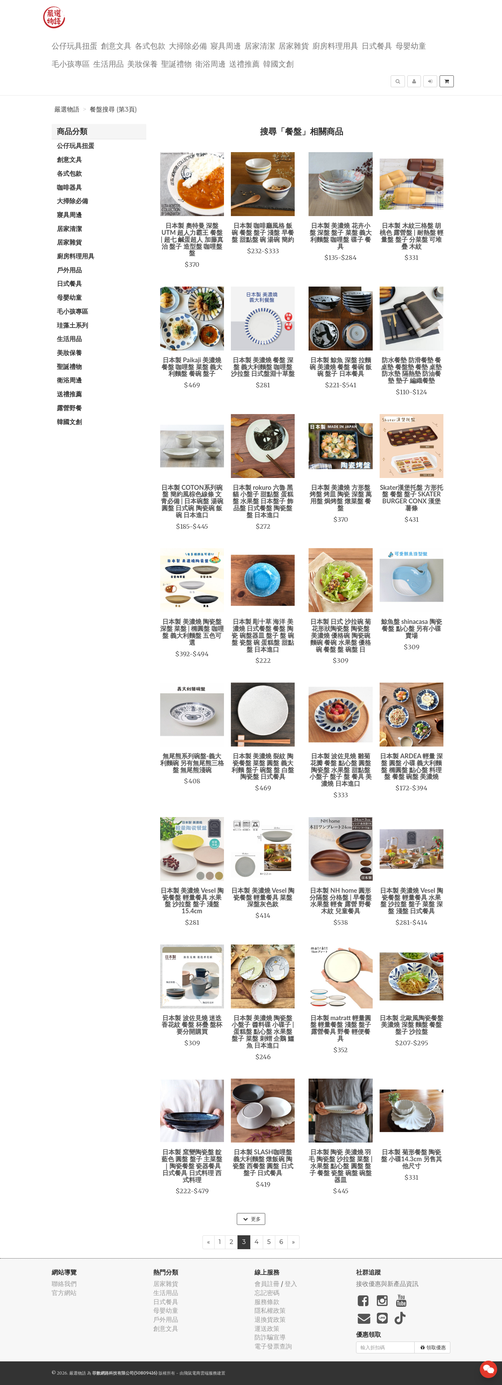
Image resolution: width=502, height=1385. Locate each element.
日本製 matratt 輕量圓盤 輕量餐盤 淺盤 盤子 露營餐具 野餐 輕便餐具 (340, 1028)
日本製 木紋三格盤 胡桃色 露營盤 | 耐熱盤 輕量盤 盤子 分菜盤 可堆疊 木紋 (411, 236)
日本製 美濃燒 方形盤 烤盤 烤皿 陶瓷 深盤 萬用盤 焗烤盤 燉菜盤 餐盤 (341, 498)
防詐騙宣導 (270, 1337)
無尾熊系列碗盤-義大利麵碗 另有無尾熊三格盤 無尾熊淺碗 (192, 763)
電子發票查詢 (273, 1346)
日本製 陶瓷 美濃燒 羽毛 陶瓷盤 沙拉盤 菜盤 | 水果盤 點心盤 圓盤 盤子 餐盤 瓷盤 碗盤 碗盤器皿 (340, 1165)
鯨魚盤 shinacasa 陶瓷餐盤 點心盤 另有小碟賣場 (411, 628)
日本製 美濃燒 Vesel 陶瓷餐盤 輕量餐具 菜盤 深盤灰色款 (262, 897)
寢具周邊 (225, 45)
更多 (252, 1219)
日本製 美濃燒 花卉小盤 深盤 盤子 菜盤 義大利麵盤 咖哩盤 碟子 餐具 (341, 236)
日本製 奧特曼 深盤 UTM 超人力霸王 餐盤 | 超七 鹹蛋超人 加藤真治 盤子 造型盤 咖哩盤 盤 (192, 239)
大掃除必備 (188, 45)
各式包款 (150, 45)
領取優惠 (433, 1347)
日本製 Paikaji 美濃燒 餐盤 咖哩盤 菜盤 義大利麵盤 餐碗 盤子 (192, 367)
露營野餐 (69, 408)
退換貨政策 (270, 1320)
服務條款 (266, 1302)
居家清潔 (259, 45)
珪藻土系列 (72, 325)
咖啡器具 (69, 187)
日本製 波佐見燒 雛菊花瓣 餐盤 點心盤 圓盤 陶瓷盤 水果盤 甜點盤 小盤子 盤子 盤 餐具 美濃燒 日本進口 (341, 769)
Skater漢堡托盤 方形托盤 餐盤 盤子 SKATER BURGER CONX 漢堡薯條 (411, 498)
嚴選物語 (66, 109)
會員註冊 (266, 1284)
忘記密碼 (266, 1293)
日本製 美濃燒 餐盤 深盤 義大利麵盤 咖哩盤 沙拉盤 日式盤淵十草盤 (263, 367)
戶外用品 (69, 270)
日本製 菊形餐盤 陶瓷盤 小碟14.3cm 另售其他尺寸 (411, 1159)
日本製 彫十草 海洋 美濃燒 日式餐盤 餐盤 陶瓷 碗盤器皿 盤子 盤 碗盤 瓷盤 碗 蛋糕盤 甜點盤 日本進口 (263, 635)
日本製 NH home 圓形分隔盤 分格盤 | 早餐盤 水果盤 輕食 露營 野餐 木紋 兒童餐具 (341, 901)
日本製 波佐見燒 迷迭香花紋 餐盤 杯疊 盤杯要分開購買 (192, 1025)
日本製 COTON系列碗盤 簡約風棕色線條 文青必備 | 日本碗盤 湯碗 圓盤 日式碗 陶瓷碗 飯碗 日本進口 (192, 501)
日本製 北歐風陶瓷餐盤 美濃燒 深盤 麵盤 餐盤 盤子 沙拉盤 (411, 1025)
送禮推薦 (244, 63)
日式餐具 (377, 45)
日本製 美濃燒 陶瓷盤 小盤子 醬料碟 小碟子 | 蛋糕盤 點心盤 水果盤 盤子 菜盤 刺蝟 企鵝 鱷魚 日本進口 (263, 1031)
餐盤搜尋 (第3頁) (113, 109)
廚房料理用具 (335, 45)
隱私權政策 (270, 1310)
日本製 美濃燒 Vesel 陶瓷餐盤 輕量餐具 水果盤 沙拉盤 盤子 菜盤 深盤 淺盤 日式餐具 (411, 901)
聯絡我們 (64, 1284)
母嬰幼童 (411, 45)
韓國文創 (278, 63)
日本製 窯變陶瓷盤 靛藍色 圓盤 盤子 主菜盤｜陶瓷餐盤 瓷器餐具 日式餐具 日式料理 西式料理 (192, 1165)
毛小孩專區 (71, 63)
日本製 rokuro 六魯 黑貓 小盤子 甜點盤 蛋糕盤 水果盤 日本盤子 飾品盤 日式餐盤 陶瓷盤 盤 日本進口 (263, 501)
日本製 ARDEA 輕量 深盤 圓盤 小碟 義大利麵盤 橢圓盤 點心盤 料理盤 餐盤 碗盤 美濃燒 (411, 766)
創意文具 (116, 45)
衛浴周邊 (210, 63)
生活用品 (108, 63)
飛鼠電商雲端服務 (200, 1373)
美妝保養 (142, 63)
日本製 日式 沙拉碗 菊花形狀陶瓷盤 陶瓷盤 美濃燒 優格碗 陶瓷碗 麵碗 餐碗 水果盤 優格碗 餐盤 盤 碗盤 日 (340, 635)
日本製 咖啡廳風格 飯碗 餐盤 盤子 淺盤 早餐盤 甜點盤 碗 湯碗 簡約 (263, 232)
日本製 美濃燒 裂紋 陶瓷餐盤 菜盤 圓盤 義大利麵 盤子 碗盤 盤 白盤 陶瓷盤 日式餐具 (263, 766)
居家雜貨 (293, 45)
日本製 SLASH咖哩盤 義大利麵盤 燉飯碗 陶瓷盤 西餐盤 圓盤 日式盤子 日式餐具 (263, 1162)
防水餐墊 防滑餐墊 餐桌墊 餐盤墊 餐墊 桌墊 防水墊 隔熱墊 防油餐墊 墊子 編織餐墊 (411, 370)
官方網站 (64, 1293)
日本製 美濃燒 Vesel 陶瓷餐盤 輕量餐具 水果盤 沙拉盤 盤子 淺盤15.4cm (192, 901)
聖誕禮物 (176, 63)
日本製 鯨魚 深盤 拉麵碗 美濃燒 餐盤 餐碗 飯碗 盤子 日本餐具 (341, 367)
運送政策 (266, 1329)
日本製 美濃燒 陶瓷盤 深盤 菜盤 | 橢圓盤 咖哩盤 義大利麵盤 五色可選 (192, 632)
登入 (291, 1284)
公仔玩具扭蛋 (74, 45)
